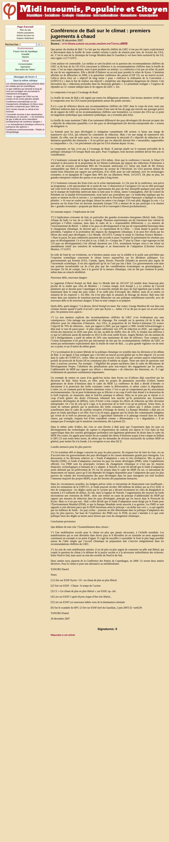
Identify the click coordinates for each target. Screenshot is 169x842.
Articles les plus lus (25, 35)
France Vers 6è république (25, 51)
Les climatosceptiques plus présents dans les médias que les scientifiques (25, 85)
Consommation (25, 64)
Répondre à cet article (63, 635)
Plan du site (25, 30)
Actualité (25, 54)
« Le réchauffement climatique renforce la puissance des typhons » (25, 125)
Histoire (25, 57)
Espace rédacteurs (25, 38)
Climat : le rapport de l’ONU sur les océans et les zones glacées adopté (22, 97)
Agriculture (25, 67)
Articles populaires (25, 32)
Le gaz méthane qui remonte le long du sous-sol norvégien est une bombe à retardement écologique (24, 91)
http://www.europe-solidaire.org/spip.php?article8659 (95, 43)
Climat (25, 61)
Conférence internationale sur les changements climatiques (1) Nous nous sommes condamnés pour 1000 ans (24, 104)
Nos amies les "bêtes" (25, 69)
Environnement (25, 48)
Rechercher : (12, 44)
